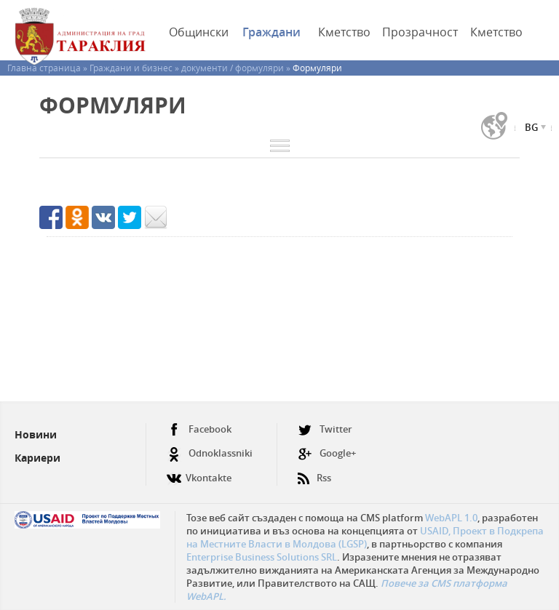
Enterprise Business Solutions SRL (261, 556)
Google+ (327, 453)
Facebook (199, 429)
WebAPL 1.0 (451, 517)
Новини (36, 434)
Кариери (37, 458)
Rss (314, 472)
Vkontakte (199, 472)
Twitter (325, 429)
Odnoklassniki (210, 453)
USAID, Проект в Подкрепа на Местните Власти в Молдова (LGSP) (365, 537)
